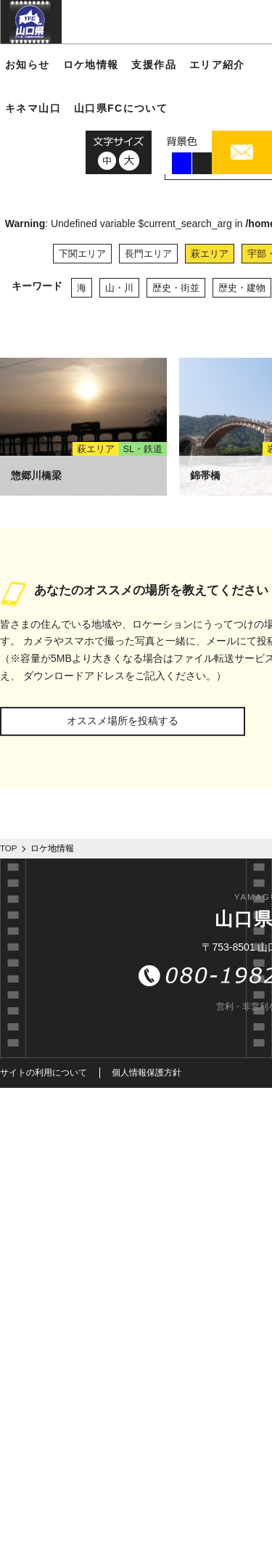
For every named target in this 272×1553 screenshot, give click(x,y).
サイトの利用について (43, 1072)
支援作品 (153, 64)
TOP (8, 848)
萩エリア (209, 253)
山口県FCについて (121, 108)
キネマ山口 (33, 108)
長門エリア (148, 253)
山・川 (119, 287)
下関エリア (82, 253)
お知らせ (27, 64)
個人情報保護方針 (146, 1072)
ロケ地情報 (91, 64)
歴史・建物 (241, 287)
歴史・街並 (175, 287)
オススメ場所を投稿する (122, 720)
